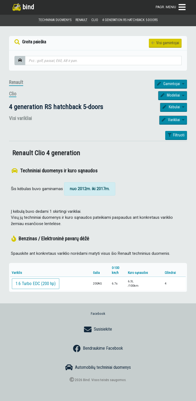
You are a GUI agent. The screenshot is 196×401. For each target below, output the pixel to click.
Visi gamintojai (165, 43)
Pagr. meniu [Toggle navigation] (171, 7)
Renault (16, 82)
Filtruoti (176, 135)
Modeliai (171, 95)
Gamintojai (169, 84)
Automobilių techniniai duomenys (98, 367)
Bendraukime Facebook (98, 348)
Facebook (98, 313)
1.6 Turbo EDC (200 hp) (36, 283)
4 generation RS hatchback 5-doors (56, 107)
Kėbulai (171, 107)
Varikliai (171, 120)
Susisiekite (98, 329)
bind (23, 7)
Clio (12, 94)
